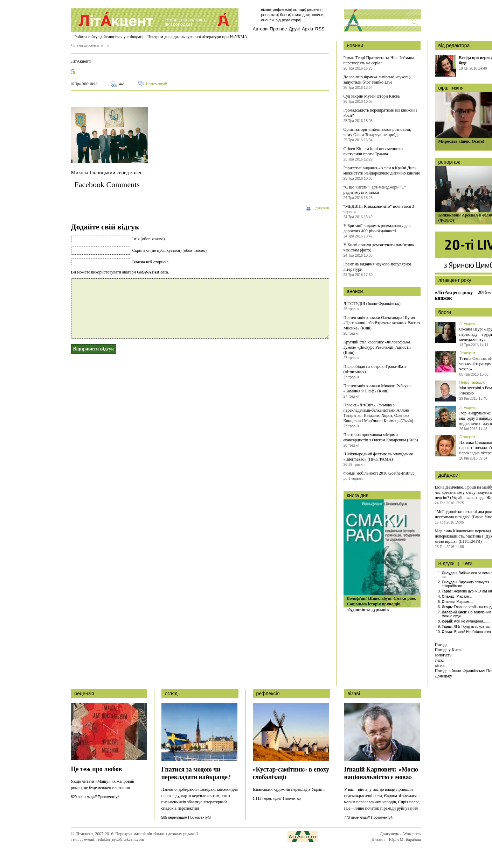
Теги (467, 563)
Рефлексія (282, 9)
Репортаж (269, 15)
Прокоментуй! (156, 84)
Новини (317, 15)
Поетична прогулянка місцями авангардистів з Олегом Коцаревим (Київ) (381, 437)
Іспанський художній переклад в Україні (289, 789)
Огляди (299, 9)
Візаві (266, 9)
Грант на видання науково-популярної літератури (377, 267)
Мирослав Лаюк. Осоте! (461, 141)
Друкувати (321, 208)
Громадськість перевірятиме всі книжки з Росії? (380, 113)
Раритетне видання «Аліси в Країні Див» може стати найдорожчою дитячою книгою (382, 170)
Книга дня (300, 15)
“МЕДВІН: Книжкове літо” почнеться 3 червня (379, 209)
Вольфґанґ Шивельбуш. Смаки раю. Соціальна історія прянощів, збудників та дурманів (381, 604)
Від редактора (288, 20)
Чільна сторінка (85, 45)
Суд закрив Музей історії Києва (372, 96)
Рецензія (315, 9)
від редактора (454, 45)
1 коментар (292, 799)
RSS (320, 28)
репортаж (449, 162)
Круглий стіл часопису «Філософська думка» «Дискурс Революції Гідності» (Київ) (378, 347)
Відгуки (446, 563)
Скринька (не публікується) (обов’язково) (169, 250)
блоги (444, 312)
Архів (307, 28)
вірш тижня (451, 88)
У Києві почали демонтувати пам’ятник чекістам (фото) (379, 247)
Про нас (278, 28)
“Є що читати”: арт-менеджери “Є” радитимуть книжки (375, 190)
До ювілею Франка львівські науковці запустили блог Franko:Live (377, 79)
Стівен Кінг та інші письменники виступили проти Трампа (373, 151)
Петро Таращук (471, 382)
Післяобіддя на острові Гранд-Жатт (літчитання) (375, 369)
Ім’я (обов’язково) (148, 238)
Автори (260, 28)
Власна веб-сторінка (150, 262)
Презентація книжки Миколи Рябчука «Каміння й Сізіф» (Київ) (377, 388)
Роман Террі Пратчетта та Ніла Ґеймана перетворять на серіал (379, 60)
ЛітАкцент (80, 61)
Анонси (267, 20)
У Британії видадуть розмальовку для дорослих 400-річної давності (377, 228)
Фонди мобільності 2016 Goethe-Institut (379, 473)
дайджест (449, 475)
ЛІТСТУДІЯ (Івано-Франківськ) (372, 303)
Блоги (285, 15)
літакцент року (454, 280)
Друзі (294, 28)
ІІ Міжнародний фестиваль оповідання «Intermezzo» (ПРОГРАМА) (378, 457)
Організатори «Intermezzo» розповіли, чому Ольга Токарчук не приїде (377, 132)
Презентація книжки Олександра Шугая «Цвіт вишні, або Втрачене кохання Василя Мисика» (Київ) (382, 322)
